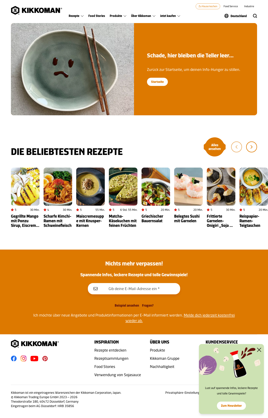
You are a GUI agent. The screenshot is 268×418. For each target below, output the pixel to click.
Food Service (231, 6)
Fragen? (147, 305)
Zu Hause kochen (208, 6)
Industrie (249, 6)
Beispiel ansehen (127, 305)
